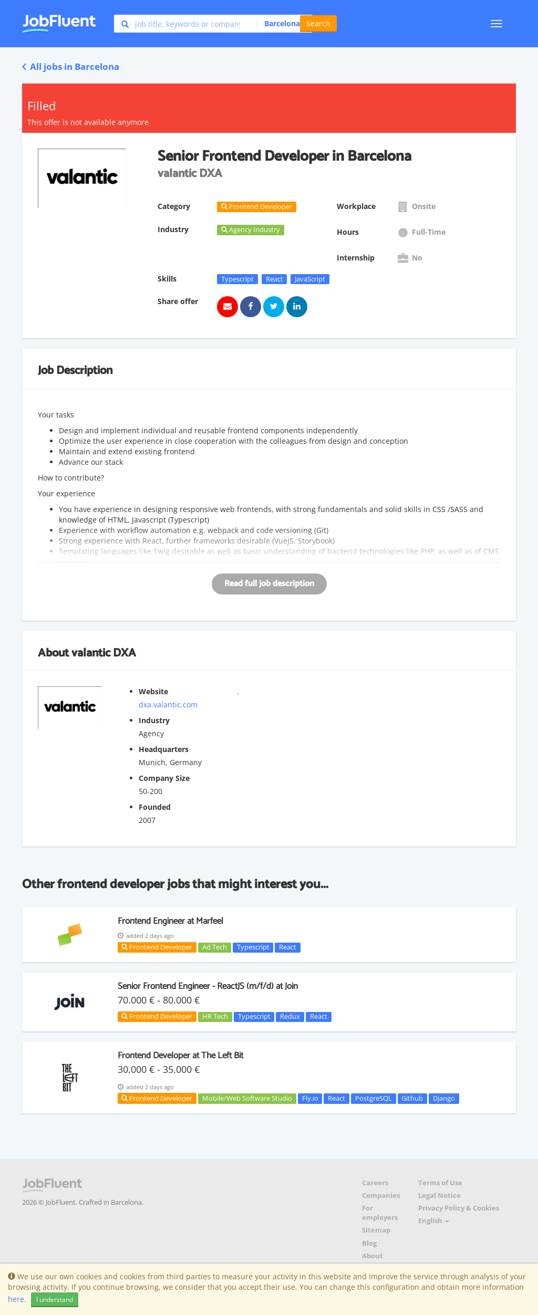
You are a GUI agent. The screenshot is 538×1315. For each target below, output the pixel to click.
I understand (54, 1299)
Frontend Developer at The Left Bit (180, 1055)
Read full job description (269, 584)
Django (444, 1098)
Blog (369, 1243)
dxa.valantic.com (168, 704)
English (433, 1220)
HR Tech (215, 1016)
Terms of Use (440, 1182)
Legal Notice (439, 1195)
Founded (155, 807)
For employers (380, 1213)
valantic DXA (103, 653)
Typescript (237, 279)
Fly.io (310, 1098)
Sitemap (376, 1230)
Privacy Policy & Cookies (458, 1208)
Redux (290, 1016)
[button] (281, 23)
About (372, 1255)
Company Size (164, 778)
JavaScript (310, 279)
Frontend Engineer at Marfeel (170, 921)
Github (412, 1098)
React (274, 279)
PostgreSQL (373, 1098)
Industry (154, 720)
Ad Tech (214, 947)
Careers (375, 1182)
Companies (381, 1195)
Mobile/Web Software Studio (247, 1098)
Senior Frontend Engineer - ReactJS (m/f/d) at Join (208, 986)
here (16, 1299)
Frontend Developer (156, 947)
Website (153, 691)
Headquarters (164, 749)
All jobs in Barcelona (70, 66)
